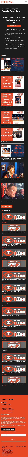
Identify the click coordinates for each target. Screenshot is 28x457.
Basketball (4, 408)
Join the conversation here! (8, 429)
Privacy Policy (11, 409)
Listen (5, 222)
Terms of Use (23, 446)
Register (10, 408)
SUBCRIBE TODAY (14, 25)
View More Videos (7, 206)
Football (4, 409)
